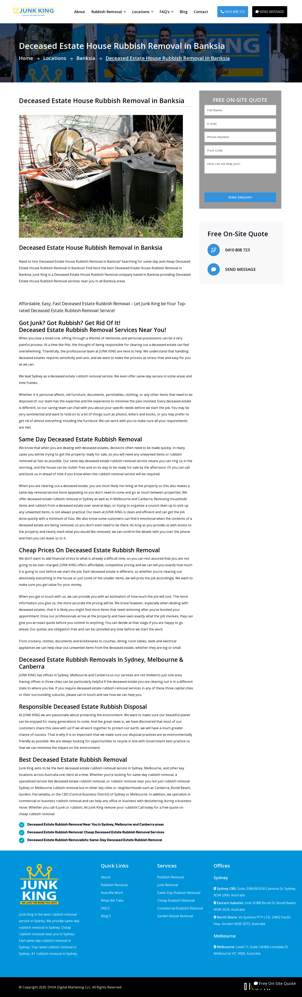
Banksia (85, 58)
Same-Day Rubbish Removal (178, 892)
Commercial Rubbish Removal (180, 908)
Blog (184, 11)
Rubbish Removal (106, 11)
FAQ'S (105, 908)
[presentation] (238, 184)
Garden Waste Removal (175, 916)
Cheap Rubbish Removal (176, 900)
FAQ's (165, 11)
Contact (201, 11)
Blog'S (106, 916)
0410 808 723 (233, 11)
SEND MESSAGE (269, 11)
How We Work (112, 892)
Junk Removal (167, 885)
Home (26, 58)
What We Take (112, 900)
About (79, 11)
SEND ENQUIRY (240, 197)
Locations (140, 11)
